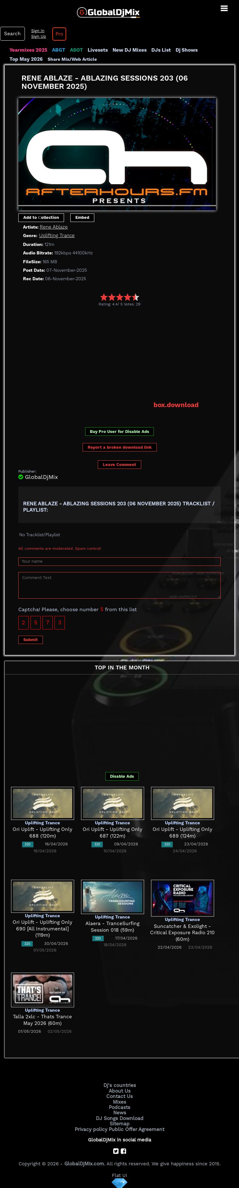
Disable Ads (122, 775)
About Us (119, 1090)
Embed (82, 217)
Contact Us (119, 1095)
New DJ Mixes (127, 50)
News (119, 1111)
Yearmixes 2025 (27, 50)
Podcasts (119, 1106)
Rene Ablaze (53, 227)
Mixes (119, 1101)
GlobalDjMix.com (84, 1161)
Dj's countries (119, 1085)
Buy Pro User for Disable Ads (119, 431)
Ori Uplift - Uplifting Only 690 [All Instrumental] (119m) (42, 928)
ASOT (75, 50)
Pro (58, 34)
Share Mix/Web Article (34, 58)
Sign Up (37, 36)
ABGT (57, 50)
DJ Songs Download (119, 1117)
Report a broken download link (120, 446)
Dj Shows (183, 50)
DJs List (158, 50)
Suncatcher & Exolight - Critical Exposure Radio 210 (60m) (182, 932)
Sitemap (119, 1122)
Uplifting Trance (56, 235)
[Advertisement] (128, 354)
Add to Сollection (41, 217)
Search (12, 34)
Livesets (96, 50)
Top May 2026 (215, 50)
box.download (176, 404)
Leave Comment (119, 464)
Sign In (36, 31)
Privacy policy (92, 1127)
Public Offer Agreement (136, 1127)
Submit (30, 639)
